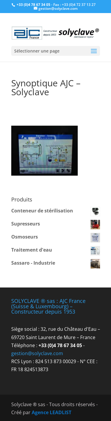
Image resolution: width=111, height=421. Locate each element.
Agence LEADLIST (51, 412)
